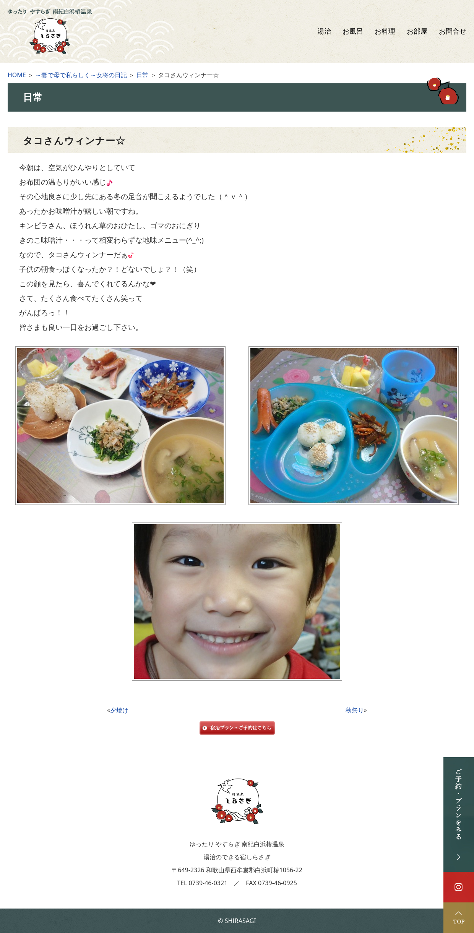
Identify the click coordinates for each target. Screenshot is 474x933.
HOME (17, 75)
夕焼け (119, 710)
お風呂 (353, 31)
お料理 (385, 31)
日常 (142, 75)
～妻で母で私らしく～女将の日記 (81, 75)
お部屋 (417, 31)
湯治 (324, 31)
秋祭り (355, 710)
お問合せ (452, 31)
